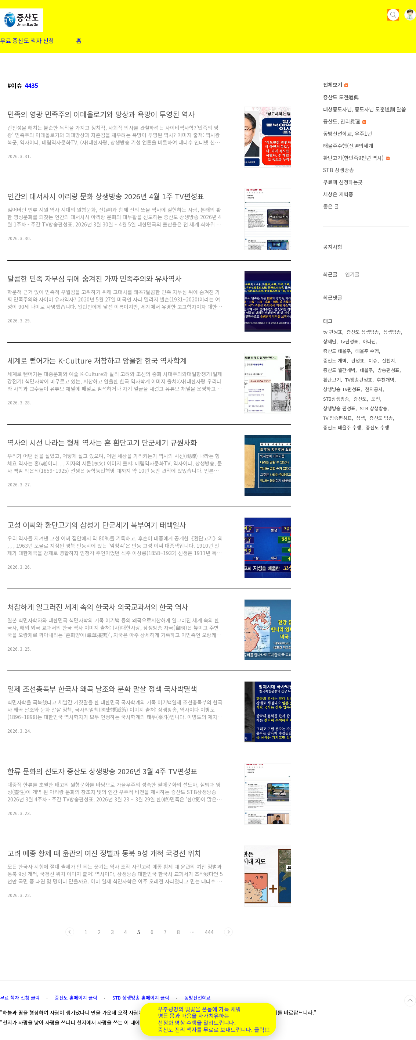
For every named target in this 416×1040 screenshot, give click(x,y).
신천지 (388, 360)
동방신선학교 (197, 998)
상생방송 (392, 331)
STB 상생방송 (338, 170)
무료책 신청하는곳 (343, 182)
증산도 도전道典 (341, 97)
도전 (375, 398)
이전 (69, 932)
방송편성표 (388, 370)
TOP (410, 1001)
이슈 (373, 360)
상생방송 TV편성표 (342, 389)
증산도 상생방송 (363, 331)
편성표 (357, 360)
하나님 (369, 341)
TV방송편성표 (358, 379)
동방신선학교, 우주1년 (347, 133)
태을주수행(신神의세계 (348, 145)
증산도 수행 (377, 427)
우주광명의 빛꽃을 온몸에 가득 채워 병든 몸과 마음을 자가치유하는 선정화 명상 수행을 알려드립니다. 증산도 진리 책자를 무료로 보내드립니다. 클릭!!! (214, 1019)
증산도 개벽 (335, 360)
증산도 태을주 (337, 350)
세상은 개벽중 (338, 194)
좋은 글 (331, 206)
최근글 (330, 274)
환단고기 (332, 379)
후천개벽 (385, 379)
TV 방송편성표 (337, 417)
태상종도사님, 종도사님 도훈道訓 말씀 (364, 109)
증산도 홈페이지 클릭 (76, 998)
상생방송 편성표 (339, 408)
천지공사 (374, 389)
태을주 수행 (367, 350)
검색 (393, 14)
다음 (228, 932)
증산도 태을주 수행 (342, 427)
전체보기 (335, 84)
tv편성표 (349, 341)
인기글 (352, 274)
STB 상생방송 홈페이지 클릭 (140, 998)
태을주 (366, 370)
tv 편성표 (332, 331)
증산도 (360, 398)
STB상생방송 (336, 398)
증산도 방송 (381, 417)
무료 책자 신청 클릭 (20, 998)
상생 (360, 417)
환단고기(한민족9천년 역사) (356, 157)
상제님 (329, 341)
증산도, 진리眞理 (344, 121)
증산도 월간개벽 (339, 370)
